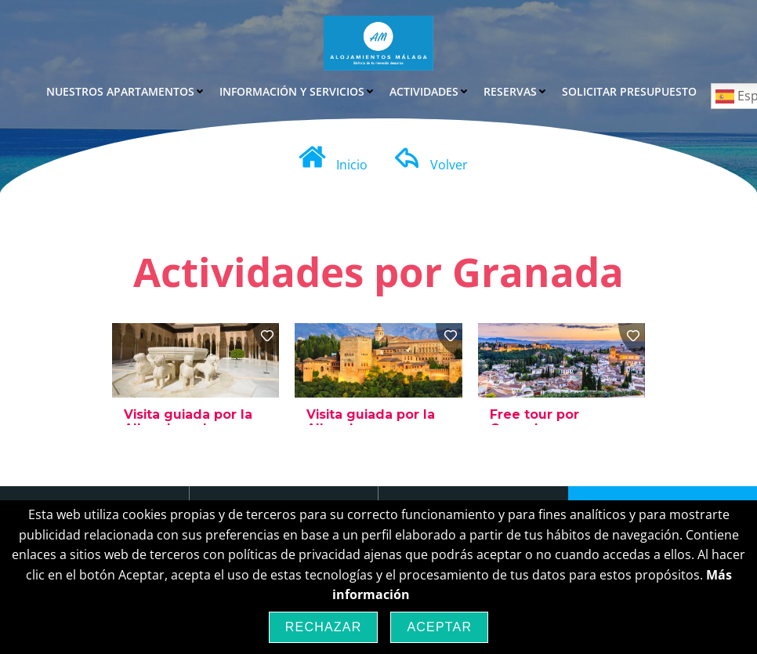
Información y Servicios (297, 90)
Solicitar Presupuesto (629, 90)
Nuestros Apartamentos (125, 90)
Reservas (516, 90)
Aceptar (439, 627)
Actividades (429, 90)
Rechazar (323, 627)
